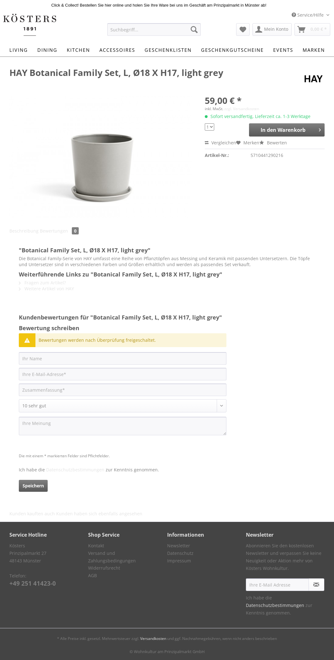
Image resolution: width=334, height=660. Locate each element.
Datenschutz (180, 553)
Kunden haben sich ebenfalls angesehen (99, 514)
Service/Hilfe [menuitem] (308, 15)
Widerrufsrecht (104, 568)
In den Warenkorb (291, 129)
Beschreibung (24, 231)
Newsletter (178, 546)
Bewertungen (59, 231)
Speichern (33, 486)
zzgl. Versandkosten (241, 108)
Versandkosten (153, 638)
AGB (92, 575)
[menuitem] (154, 32)
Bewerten (273, 143)
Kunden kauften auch (32, 514)
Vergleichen (220, 143)
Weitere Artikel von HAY (46, 289)
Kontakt (96, 546)
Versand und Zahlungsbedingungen (112, 557)
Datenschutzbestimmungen (75, 470)
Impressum (179, 561)
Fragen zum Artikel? (42, 283)
